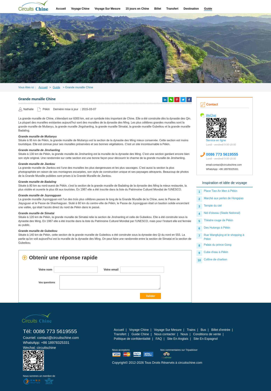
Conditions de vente (207, 334)
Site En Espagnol (205, 338)
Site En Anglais (177, 338)
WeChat (211, 115)
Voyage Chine (80, 8)
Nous (184, 334)
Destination (191, 8)
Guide (208, 8)
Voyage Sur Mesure (107, 8)
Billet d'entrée (220, 330)
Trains (191, 330)
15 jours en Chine (137, 8)
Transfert (172, 8)
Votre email (134, 270)
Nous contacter (164, 334)
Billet (157, 8)
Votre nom (67, 270)
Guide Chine (140, 334)
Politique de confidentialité (132, 338)
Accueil (61, 8)
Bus (203, 330)
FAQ (159, 338)
